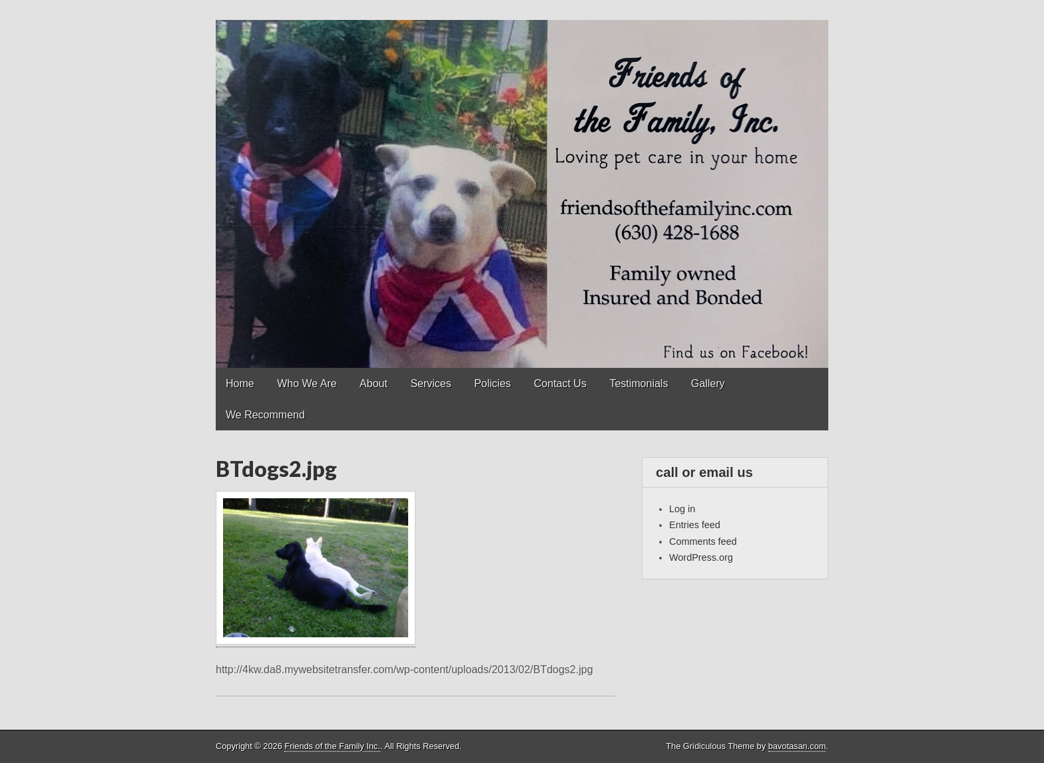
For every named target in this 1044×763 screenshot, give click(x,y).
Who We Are (307, 383)
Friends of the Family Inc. (332, 746)
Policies (492, 383)
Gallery (708, 383)
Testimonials (638, 383)
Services (430, 383)
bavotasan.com (797, 746)
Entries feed (694, 525)
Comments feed (703, 541)
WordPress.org (701, 557)
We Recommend (265, 414)
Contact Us (560, 383)
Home (240, 383)
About (374, 383)
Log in (682, 509)
